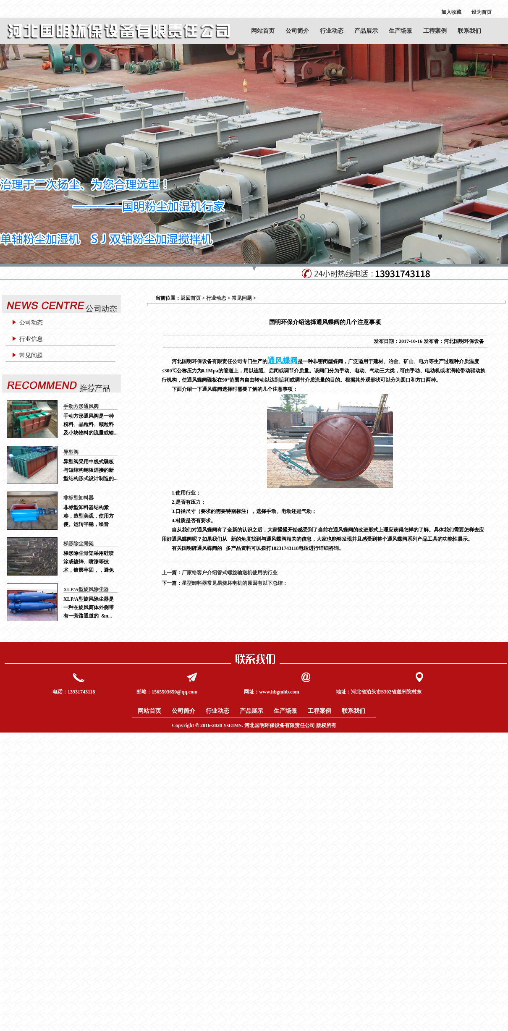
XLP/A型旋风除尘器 (86, 589)
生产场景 (400, 31)
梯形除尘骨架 (78, 544)
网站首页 (263, 31)
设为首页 (481, 12)
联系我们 (469, 31)
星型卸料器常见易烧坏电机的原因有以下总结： (235, 583)
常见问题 (31, 355)
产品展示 (366, 31)
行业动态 (331, 31)
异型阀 (71, 452)
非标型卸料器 (78, 498)
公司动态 (31, 322)
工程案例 (435, 31)
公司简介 (297, 31)
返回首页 (191, 298)
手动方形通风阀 (81, 406)
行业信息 (31, 339)
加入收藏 (451, 12)
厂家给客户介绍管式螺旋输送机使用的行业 (230, 573)
